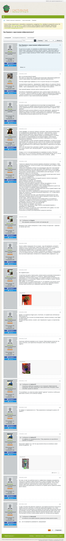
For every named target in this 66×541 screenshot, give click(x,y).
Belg (10, 135)
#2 (60, 74)
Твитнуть (10, 65)
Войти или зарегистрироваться (54, 1)
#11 (60, 381)
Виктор (10, 51)
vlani (10, 80)
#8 (60, 270)
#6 (60, 217)
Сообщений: (9, 61)
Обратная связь (39, 535)
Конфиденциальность (52, 535)
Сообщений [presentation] (7, 37)
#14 (60, 477)
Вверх (61, 535)
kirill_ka (10, 510)
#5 (60, 161)
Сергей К (10, 387)
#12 (60, 407)
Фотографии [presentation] (31, 37)
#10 (60, 338)
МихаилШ (10, 484)
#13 (60, 434)
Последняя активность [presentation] (19, 37)
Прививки (34, 20)
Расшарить (10, 63)
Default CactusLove (10, 536)
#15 (60, 504)
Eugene (10, 168)
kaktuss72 (10, 345)
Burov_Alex (10, 223)
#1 (60, 45)
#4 (60, 129)
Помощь (31, 535)
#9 (60, 312)
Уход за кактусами (26, 20)
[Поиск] (29, 40)
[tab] (7, 38)
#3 (60, 102)
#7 (60, 243)
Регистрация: (9, 58)
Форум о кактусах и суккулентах (14, 20)
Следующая (58, 530)
